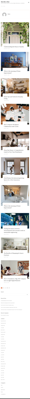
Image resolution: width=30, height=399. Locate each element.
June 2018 (2, 372)
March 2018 (2, 379)
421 (7, 287)
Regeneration (6, 251)
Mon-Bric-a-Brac (5, 2)
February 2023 (3, 331)
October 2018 (3, 365)
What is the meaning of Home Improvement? (8, 302)
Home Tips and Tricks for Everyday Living (7, 304)
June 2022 (2, 338)
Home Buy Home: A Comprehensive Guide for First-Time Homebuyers (11, 309)
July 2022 (2, 336)
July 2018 (2, 370)
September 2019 (3, 347)
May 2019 (2, 356)
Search (2, 291)
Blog (5, 69)
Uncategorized (3, 393)
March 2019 (2, 361)
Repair (2, 391)
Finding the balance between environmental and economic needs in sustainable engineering (14, 230)
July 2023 (2, 327)
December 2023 (3, 320)
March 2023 (2, 329)
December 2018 (3, 363)
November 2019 (3, 343)
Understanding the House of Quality (14, 46)
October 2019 (3, 345)
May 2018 (2, 374)
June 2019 (2, 354)
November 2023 (3, 322)
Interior (5, 176)
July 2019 (2, 352)
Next (9, 287)
